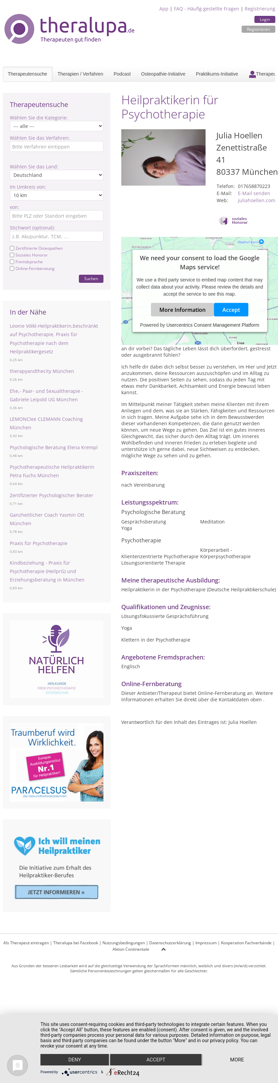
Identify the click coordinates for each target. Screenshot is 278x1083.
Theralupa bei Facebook (75, 943)
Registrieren (258, 29)
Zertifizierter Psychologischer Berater (51, 495)
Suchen (91, 278)
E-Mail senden (254, 193)
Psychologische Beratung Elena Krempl (54, 447)
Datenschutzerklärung (170, 943)
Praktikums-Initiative (217, 74)
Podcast (122, 74)
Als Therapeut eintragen (26, 943)
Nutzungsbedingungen (123, 943)
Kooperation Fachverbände (246, 943)
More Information (182, 310)
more (237, 1060)
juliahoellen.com (256, 200)
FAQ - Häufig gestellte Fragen (206, 8)
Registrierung (260, 8)
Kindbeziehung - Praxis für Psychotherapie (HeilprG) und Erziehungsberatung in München (47, 571)
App (163, 8)
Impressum (206, 943)
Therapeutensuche (27, 74)
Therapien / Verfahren (80, 74)
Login (265, 19)
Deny (74, 1060)
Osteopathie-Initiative (163, 74)
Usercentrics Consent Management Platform (212, 325)
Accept (231, 310)
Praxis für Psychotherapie (38, 543)
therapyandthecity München (42, 371)
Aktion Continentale (131, 949)
